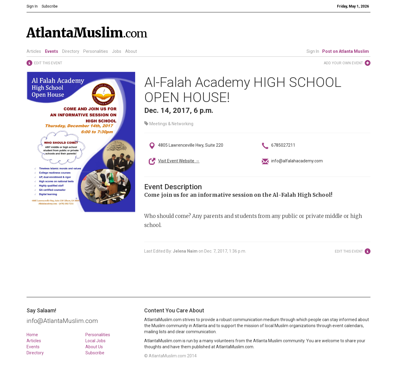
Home (32, 334)
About (131, 51)
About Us (94, 346)
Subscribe (94, 352)
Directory (70, 51)
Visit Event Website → (178, 160)
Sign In (312, 51)
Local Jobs (95, 340)
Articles (34, 51)
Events (51, 51)
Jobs (116, 51)
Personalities (95, 51)
